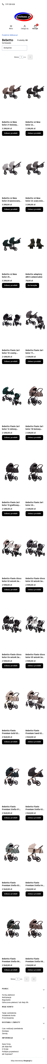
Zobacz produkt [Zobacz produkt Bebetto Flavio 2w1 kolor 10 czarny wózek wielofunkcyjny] (10, 361)
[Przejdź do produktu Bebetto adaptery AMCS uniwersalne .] (35, 244)
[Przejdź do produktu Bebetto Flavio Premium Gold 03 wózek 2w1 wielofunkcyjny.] (12, 700)
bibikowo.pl (10, 35)
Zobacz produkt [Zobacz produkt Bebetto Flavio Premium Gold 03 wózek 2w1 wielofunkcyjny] (10, 742)
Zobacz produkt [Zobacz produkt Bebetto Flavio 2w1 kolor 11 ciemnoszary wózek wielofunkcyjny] (34, 361)
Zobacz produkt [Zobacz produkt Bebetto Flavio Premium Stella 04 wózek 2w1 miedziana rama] (34, 894)
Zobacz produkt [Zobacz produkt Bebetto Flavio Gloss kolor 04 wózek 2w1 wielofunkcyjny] (10, 666)
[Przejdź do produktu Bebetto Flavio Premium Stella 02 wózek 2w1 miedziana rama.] (35, 776)
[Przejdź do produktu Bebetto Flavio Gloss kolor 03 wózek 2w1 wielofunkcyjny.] (35, 548)
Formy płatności (8, 995)
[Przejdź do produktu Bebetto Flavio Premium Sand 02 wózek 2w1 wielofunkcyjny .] (35, 700)
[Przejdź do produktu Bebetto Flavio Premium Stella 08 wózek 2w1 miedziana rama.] (35, 928)
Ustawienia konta (8, 1015)
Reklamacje (6, 997)
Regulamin (6, 1000)
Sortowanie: (6, 43)
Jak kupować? (7, 1054)
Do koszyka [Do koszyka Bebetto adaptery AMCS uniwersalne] (32, 285)
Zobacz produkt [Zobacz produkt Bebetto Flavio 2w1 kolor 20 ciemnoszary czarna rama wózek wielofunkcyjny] (34, 514)
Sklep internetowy (20, 1061)
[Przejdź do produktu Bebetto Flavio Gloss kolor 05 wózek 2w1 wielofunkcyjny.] (35, 624)
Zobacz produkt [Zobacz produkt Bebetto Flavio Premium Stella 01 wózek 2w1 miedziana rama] (10, 818)
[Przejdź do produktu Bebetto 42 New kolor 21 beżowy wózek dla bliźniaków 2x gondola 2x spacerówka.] (12, 92)
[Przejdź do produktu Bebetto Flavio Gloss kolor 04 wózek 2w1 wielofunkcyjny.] (12, 624)
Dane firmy (6, 1044)
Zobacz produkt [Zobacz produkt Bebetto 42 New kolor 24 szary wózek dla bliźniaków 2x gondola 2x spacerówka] (34, 209)
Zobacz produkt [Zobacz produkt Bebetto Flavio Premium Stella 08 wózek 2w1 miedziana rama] (34, 970)
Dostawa (5, 1031)
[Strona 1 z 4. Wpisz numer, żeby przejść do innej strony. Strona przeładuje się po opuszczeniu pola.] (21, 57)
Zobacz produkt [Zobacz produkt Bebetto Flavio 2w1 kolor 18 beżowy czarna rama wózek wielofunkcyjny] (34, 437)
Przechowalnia (8, 1018)
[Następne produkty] (26, 979)
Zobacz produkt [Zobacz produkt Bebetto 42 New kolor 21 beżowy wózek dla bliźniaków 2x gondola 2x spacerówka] (10, 133)
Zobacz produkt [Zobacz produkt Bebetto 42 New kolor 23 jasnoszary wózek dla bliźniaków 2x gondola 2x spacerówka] (10, 209)
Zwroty (5, 1034)
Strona (16, 57)
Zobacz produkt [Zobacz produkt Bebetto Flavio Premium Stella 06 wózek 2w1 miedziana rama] (10, 970)
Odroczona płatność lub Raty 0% (15, 1002)
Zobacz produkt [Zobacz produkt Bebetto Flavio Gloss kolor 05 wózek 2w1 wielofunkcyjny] (34, 666)
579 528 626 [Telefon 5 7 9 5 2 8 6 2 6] (10, 4)
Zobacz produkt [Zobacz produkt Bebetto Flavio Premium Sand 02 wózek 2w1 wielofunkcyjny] (34, 742)
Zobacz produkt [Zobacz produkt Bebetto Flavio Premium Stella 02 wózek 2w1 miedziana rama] (34, 818)
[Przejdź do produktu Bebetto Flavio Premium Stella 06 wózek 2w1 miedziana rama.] (12, 928)
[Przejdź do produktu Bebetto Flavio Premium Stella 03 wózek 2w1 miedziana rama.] (12, 852)
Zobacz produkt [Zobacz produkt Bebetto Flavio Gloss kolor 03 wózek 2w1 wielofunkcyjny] (34, 590)
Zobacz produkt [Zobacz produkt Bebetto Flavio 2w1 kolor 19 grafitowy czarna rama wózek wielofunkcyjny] (10, 514)
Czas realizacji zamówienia (12, 1029)
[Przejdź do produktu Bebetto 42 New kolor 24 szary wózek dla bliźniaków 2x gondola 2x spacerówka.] (35, 168)
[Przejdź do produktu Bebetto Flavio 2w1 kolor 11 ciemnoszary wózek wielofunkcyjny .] (35, 320)
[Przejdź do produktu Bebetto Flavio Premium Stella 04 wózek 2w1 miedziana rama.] (35, 852)
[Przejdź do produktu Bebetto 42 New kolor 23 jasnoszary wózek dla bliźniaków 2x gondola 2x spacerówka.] (12, 168)
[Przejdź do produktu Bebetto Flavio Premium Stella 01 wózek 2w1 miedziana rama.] (12, 776)
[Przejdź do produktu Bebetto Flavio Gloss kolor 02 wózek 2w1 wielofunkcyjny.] (12, 548)
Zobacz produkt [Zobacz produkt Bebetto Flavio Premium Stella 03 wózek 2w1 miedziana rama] (10, 894)
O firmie (5, 1049)
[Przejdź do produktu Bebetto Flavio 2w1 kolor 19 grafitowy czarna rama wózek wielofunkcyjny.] (12, 472)
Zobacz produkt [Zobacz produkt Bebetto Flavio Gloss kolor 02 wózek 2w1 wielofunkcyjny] (10, 590)
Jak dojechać (7, 1047)
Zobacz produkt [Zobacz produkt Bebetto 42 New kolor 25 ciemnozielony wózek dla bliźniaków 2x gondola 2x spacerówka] (10, 285)
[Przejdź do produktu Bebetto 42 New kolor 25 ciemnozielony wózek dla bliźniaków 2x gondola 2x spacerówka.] (12, 244)
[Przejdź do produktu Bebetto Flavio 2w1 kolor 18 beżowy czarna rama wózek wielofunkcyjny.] (35, 396)
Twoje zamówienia (9, 1013)
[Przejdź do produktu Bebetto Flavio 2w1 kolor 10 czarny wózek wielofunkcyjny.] (12, 320)
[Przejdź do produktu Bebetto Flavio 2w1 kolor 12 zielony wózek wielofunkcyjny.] (12, 396)
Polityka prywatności (10, 1052)
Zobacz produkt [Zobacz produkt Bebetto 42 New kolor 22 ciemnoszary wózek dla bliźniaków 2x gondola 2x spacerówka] (34, 133)
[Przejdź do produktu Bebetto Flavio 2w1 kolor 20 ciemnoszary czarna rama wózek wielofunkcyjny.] (35, 472)
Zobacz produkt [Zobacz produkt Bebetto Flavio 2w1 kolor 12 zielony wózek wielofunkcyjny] (10, 437)
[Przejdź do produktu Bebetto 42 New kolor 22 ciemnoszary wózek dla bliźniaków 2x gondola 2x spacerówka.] (35, 92)
